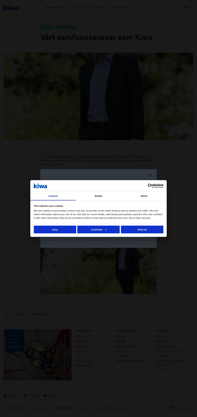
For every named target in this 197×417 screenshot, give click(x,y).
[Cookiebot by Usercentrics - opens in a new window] (150, 186)
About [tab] (144, 196)
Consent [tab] (53, 196)
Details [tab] (98, 196)
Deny (55, 229)
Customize (98, 229)
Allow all (142, 229)
